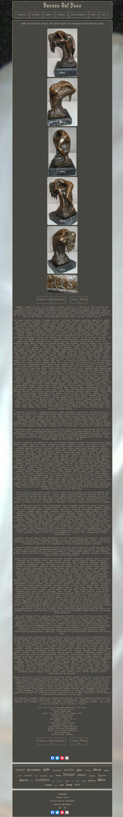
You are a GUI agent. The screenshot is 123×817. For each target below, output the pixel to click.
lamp (69, 784)
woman (48, 784)
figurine (102, 775)
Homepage (62, 794)
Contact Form (62, 797)
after (73, 781)
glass (79, 769)
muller (106, 770)
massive (28, 775)
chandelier (43, 776)
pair (20, 775)
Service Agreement (62, 804)
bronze (69, 774)
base (78, 781)
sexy (58, 775)
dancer (23, 780)
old (32, 781)
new (77, 784)
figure (51, 776)
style (46, 769)
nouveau (91, 780)
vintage (88, 770)
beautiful (60, 781)
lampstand (57, 770)
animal (67, 781)
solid (83, 781)
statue (81, 774)
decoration (33, 769)
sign (53, 781)
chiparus (92, 776)
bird (62, 785)
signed (20, 769)
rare (36, 776)
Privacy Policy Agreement (62, 801)
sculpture (42, 779)
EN (60, 808)
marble (69, 770)
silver (55, 785)
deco (101, 779)
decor (97, 769)
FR (65, 808)
